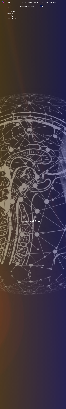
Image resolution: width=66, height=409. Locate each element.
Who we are (29, 2)
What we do (38, 2)
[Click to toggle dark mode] (42, 7)
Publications (56, 2)
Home (21, 2)
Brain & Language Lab (10, 4)
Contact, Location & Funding (27, 7)
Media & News (46, 2)
